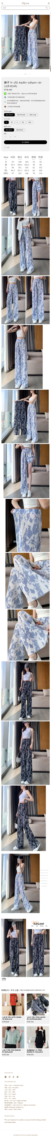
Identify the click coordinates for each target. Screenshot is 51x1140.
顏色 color (7, 126)
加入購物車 (25, 142)
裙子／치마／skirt (10, 1092)
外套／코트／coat (10, 1096)
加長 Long (32, 115)
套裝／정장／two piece (12, 1087)
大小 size (7, 119)
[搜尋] (47, 7)
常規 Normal (21, 115)
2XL (29, 122)
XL (23, 122)
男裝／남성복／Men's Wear (13, 1109)
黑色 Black (19, 130)
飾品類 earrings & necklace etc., (14, 1107)
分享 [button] (6, 147)
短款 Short (9, 115)
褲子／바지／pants (10, 1094)
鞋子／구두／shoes (10, 1098)
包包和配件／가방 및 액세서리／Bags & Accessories (20, 1105)
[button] (2, 3)
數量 (5, 133)
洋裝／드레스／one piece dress (14, 1085)
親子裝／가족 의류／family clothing (15, 1101)
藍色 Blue (9, 130)
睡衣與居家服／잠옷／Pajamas (14, 1103)
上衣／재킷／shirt (10, 1090)
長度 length (8, 111)
